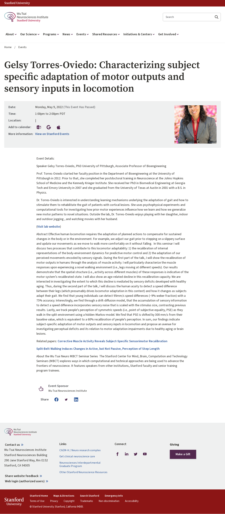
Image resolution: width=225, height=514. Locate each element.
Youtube (145, 454)
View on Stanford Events (52, 134)
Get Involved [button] (168, 34)
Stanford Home (39, 496)
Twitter (136, 454)
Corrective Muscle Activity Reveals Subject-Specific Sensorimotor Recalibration (113, 341)
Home (8, 47)
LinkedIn (126, 454)
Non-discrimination (109, 501)
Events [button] (82, 34)
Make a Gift (183, 454)
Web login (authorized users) (25, 481)
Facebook (117, 454)
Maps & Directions (63, 496)
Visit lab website (48, 226)
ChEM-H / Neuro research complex (80, 450)
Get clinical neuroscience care (77, 456)
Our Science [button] (30, 34)
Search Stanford (89, 496)
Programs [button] (51, 34)
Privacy (54, 501)
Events (22, 47)
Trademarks (86, 501)
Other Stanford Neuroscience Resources (83, 472)
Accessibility (132, 501)
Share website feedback (21, 476)
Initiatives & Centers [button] (139, 34)
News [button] (68, 34)
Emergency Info (114, 496)
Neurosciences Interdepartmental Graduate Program (80, 464)
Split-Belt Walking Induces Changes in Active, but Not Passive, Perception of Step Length (98, 349)
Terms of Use (37, 501)
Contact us (12, 445)
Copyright (69, 501)
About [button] (11, 34)
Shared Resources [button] (106, 34)
